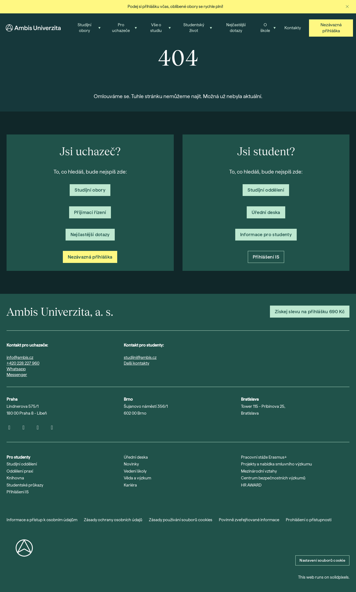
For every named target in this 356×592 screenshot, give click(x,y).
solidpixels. (339, 577)
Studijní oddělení (22, 464)
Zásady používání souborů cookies (180, 519)
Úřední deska (136, 457)
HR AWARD (251, 485)
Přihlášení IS (18, 492)
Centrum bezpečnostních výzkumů (273, 478)
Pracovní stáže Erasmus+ (264, 457)
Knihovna (15, 478)
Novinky (131, 464)
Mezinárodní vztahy (259, 471)
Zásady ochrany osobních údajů (113, 519)
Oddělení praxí (20, 471)
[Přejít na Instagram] (9, 427)
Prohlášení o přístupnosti (308, 519)
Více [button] (296, 26)
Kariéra (130, 485)
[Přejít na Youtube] (23, 427)
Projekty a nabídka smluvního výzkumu (276, 464)
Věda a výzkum (137, 478)
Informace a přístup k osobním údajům (42, 519)
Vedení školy (135, 471)
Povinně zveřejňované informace (249, 519)
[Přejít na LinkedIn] (37, 427)
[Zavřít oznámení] (347, 6)
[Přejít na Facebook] (52, 427)
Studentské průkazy (25, 485)
